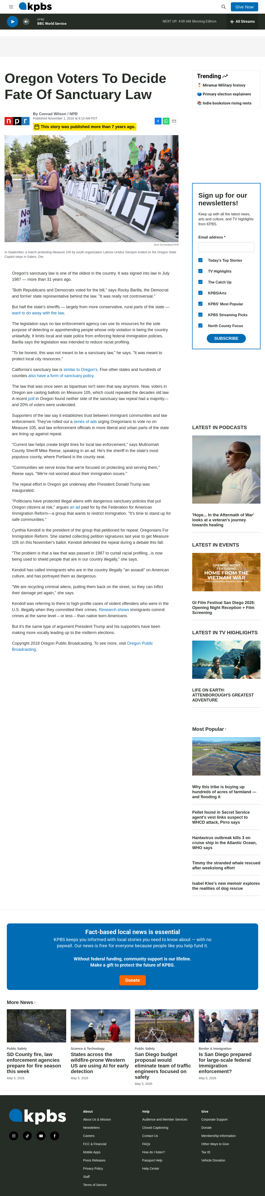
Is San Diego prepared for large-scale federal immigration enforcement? (225, 1063)
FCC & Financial (94, 1144)
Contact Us (150, 1136)
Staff (86, 1177)
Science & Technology (87, 1048)
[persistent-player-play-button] (12, 22)
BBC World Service (51, 25)
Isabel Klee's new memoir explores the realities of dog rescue (226, 886)
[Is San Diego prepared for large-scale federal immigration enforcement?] (228, 1025)
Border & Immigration (215, 1048)
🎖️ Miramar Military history (221, 85)
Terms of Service (95, 1185)
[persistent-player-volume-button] (26, 23)
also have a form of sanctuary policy (60, 375)
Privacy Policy (93, 1168)
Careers (89, 1136)
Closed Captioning (155, 1127)
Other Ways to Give (215, 1144)
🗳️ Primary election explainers (224, 94)
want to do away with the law (38, 313)
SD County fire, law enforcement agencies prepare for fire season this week (34, 1063)
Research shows (114, 609)
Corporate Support (214, 1119)
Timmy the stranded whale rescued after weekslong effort (226, 865)
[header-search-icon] (223, 7)
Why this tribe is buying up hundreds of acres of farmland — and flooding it (224, 792)
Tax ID (205, 1152)
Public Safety (17, 1048)
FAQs (146, 1144)
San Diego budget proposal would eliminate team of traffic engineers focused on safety (163, 1066)
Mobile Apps (92, 1152)
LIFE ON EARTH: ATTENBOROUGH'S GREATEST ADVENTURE (223, 695)
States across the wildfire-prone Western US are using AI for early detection (100, 1063)
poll (31, 398)
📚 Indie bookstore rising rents (224, 103)
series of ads (85, 421)
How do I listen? (153, 1152)
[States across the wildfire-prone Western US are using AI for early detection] (100, 1025)
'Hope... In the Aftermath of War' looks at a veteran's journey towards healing (223, 520)
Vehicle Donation (213, 1160)
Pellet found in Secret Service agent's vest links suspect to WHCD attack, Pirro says (221, 817)
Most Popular (209, 729)
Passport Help (152, 1160)
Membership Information (218, 1136)
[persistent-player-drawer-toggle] (242, 23)
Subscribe (226, 338)
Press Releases (94, 1160)
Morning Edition (204, 22)
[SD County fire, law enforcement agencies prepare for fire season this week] (36, 1025)
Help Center (150, 1168)
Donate (132, 980)
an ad (75, 507)
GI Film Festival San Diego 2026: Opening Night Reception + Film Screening (223, 607)
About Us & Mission (97, 1119)
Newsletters (91, 1127)
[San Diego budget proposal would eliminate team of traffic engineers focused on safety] (164, 1025)
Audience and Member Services (164, 1119)
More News (22, 1002)
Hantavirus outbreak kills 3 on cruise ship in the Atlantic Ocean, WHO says (224, 842)
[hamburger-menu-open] (11, 6)
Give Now (244, 7)
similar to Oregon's (80, 369)
